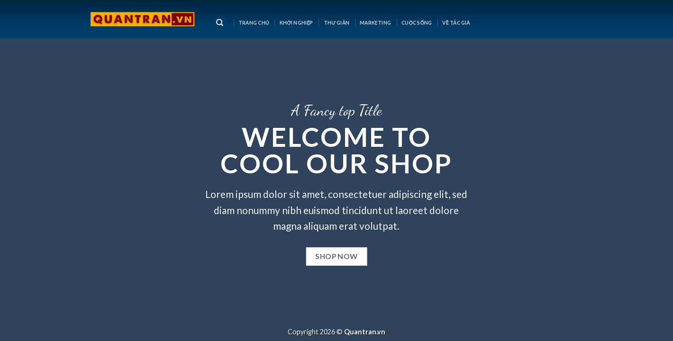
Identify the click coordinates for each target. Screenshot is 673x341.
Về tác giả (456, 23)
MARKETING (375, 23)
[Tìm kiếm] (219, 23)
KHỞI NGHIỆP (296, 23)
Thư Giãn (336, 23)
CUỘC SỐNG (416, 23)
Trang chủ (253, 23)
